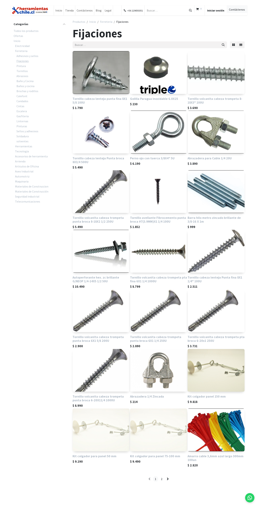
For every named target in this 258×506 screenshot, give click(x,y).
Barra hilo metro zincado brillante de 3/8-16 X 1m (214, 220)
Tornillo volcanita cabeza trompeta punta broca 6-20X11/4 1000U (98, 398)
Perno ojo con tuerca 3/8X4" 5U (152, 158)
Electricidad (22, 46)
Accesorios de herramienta (31, 156)
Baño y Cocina (25, 81)
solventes (22, 141)
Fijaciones (22, 61)
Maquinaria (21, 181)
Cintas (20, 106)
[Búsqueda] (190, 10)
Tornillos (22, 71)
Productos (79, 21)
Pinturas (21, 126)
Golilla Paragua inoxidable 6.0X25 (154, 99)
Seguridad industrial (27, 196)
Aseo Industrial (24, 171)
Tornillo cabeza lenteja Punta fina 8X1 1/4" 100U (215, 279)
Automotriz (22, 176)
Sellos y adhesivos (27, 131)
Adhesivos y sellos (27, 56)
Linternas (22, 121)
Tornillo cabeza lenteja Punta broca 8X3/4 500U (98, 160)
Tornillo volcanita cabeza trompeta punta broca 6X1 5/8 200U (98, 339)
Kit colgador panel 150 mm (207, 397)
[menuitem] (59, 10)
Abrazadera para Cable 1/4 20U (210, 158)
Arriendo (20, 161)
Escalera (21, 111)
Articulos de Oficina (27, 166)
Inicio (17, 41)
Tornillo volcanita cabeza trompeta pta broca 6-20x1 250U (216, 339)
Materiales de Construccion (31, 186)
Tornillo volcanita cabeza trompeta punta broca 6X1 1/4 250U (155, 339)
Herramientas (23, 146)
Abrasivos (22, 76)
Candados (22, 101)
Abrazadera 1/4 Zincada (147, 397)
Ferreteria (21, 51)
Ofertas (18, 36)
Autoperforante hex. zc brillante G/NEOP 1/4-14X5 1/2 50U (96, 279)
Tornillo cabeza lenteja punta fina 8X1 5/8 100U (100, 100)
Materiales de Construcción (31, 191)
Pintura (21, 66)
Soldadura (22, 136)
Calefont (21, 96)
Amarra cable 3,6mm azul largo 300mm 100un (215, 458)
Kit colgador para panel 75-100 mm (155, 456)
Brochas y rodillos (27, 91)
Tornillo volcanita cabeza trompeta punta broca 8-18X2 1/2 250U (98, 220)
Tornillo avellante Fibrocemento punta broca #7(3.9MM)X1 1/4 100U (158, 220)
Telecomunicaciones (27, 201)
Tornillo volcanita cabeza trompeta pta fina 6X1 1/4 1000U (158, 279)
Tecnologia (22, 151)
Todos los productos (26, 31)
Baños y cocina (25, 86)
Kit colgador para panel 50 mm (94, 456)
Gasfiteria (22, 116)
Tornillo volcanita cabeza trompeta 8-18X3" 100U (215, 100)
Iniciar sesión (215, 10)
